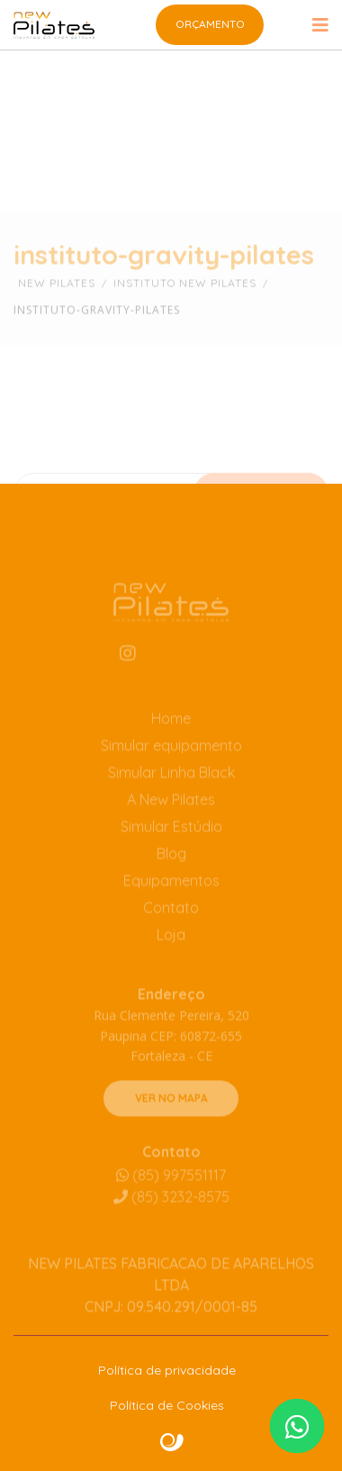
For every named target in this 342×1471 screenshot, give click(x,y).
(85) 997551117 (171, 1191)
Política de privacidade (167, 1370)
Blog (171, 869)
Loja (171, 950)
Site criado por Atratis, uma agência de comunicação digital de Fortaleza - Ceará (172, 1443)
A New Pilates (171, 815)
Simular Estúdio (171, 842)
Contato (171, 923)
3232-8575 (171, 1212)
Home (171, 734)
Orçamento (210, 24)
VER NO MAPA (171, 1114)
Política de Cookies (167, 1405)
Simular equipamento (171, 761)
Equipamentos (171, 896)
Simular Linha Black (171, 788)
